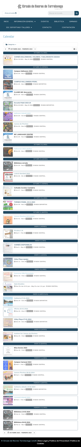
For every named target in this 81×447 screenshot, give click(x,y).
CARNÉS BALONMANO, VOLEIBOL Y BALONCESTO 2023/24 (37, 57)
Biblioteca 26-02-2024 (22, 422)
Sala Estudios (19, 284)
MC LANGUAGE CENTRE (23, 134)
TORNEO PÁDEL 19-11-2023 (24, 202)
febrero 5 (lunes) (40, 358)
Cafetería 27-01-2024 (21, 298)
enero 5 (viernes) (40, 226)
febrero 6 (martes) (40, 383)
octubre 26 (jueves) (40, 159)
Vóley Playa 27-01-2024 (22, 319)
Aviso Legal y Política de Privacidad (53, 441)
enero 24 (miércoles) (40, 294)
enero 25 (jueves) (40, 329)
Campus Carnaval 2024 (22, 362)
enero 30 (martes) (40, 344)
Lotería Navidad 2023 (22, 173)
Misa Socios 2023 (20, 348)
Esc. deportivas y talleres (19, 27)
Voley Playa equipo (21, 259)
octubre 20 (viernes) (40, 67)
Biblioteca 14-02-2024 (22, 412)
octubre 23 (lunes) (40, 144)
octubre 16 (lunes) (40, 53)
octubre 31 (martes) (40, 212)
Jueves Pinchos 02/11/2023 (24, 216)
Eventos (45, 21)
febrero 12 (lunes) (40, 407)
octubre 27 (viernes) (40, 184)
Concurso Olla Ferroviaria (23, 273)
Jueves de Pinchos (21, 124)
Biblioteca (59, 21)
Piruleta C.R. (18, 230)
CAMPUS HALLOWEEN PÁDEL (25, 82)
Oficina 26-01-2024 (21, 309)
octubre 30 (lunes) (40, 198)
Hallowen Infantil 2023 (22, 113)
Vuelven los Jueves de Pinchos (25, 333)
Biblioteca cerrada (21, 163)
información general (24, 22)
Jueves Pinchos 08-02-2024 (24, 372)
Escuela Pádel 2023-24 (22, 103)
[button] (10, 13)
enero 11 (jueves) (40, 255)
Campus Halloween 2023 (23, 71)
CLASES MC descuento (23, 92)
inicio (6, 21)
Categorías (11, 44)
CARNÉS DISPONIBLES (23, 245)
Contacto (46, 27)
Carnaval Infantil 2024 (22, 397)
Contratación (68, 27)
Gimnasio (73, 21)
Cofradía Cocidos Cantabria (24, 188)
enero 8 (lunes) (40, 241)
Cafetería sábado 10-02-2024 (24, 387)
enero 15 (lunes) (40, 269)
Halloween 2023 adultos (23, 149)
